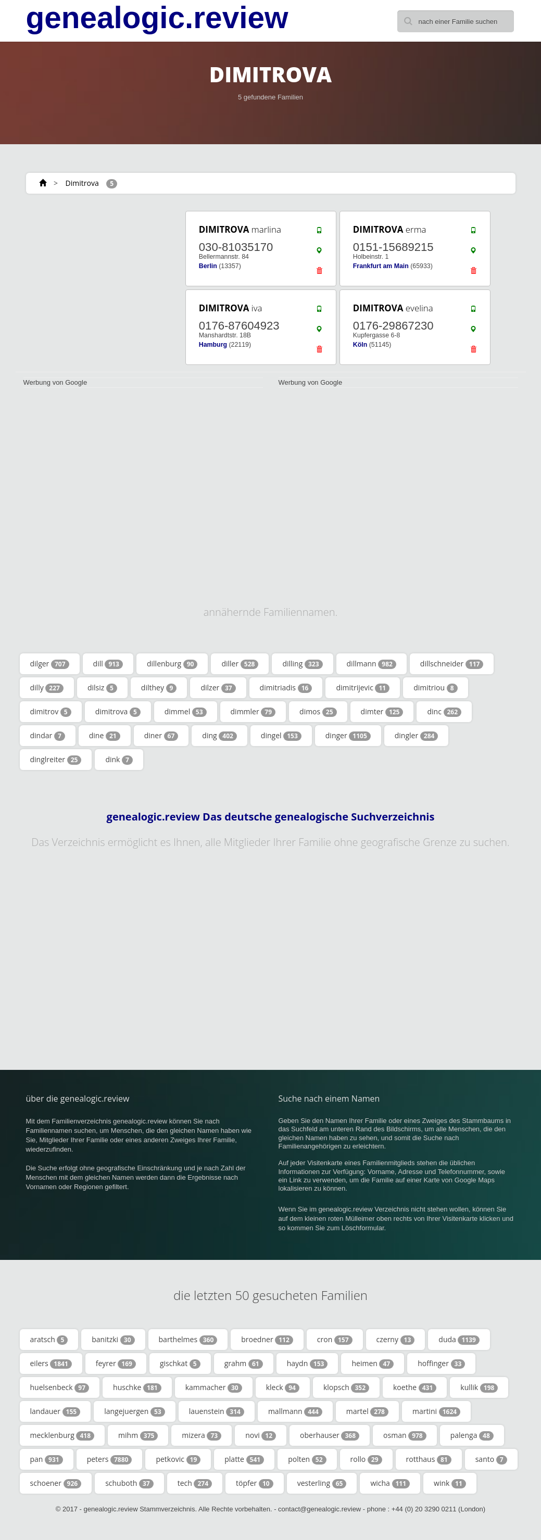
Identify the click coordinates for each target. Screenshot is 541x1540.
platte (244, 1459)
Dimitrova (82, 183)
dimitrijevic (362, 688)
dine (104, 735)
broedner (267, 1339)
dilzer (217, 688)
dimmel (186, 711)
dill (108, 664)
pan (46, 1459)
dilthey (159, 688)
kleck (282, 1387)
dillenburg (172, 664)
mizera (201, 1435)
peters (109, 1459)
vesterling (322, 1483)
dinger (348, 735)
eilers (51, 1363)
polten (307, 1459)
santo (491, 1459)
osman (404, 1435)
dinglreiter (56, 759)
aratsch (49, 1339)
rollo (366, 1459)
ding (219, 735)
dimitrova (118, 711)
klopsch (346, 1387)
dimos (318, 711)
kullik (479, 1387)
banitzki (113, 1339)
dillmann (371, 664)
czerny (395, 1339)
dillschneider (452, 664)
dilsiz (102, 688)
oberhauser (329, 1435)
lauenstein (216, 1411)
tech (195, 1483)
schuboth (129, 1483)
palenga (472, 1435)
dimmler (253, 711)
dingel (281, 735)
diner (161, 735)
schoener (56, 1483)
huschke (137, 1387)
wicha (390, 1483)
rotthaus (428, 1459)
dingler (416, 735)
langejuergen (134, 1411)
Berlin (208, 266)
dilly (47, 688)
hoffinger (441, 1363)
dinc (444, 711)
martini (436, 1411)
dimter (382, 711)
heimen (372, 1363)
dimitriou (435, 688)
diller (239, 664)
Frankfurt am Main (381, 266)
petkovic (178, 1459)
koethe (414, 1387)
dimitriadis (286, 688)
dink (119, 759)
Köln (360, 344)
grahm (243, 1363)
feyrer (116, 1363)
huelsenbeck (60, 1387)
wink (450, 1483)
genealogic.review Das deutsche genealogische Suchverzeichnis (271, 817)
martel (367, 1411)
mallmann (295, 1411)
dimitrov (50, 711)
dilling (302, 664)
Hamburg (213, 344)
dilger (49, 664)
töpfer (254, 1483)
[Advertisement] (93, 274)
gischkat (180, 1363)
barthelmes (188, 1339)
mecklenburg (62, 1435)
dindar (47, 735)
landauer (55, 1411)
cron (335, 1339)
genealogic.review (157, 17)
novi (260, 1435)
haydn (307, 1363)
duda (459, 1339)
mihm (138, 1435)
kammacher (213, 1387)
